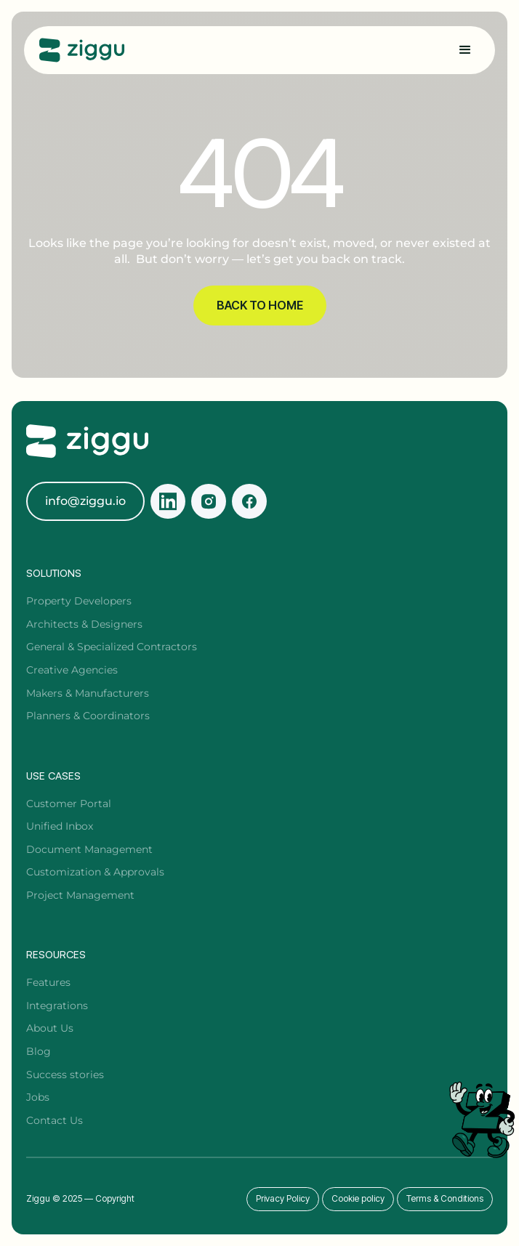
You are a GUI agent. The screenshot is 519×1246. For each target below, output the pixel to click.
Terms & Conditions (444, 1198)
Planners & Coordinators (88, 715)
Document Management (89, 849)
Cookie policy (358, 1198)
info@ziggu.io (85, 501)
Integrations (57, 1005)
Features (48, 982)
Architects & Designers (84, 624)
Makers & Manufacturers (87, 693)
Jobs (37, 1097)
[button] (465, 50)
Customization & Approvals (95, 871)
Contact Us (54, 1120)
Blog (38, 1051)
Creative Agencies (72, 669)
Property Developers (79, 600)
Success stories (65, 1074)
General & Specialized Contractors (111, 646)
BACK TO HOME (260, 305)
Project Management (80, 895)
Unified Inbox (59, 826)
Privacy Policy (283, 1198)
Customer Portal (68, 803)
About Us (49, 1028)
